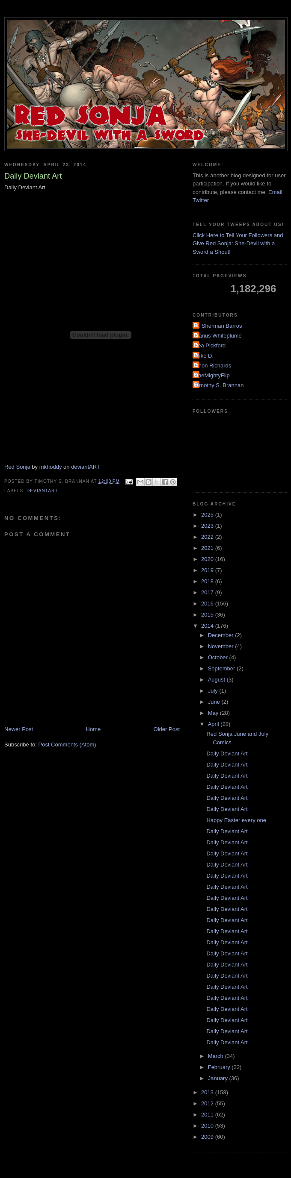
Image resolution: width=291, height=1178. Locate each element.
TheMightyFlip (212, 375)
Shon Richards (213, 365)
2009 (208, 1137)
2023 (208, 526)
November (221, 646)
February (220, 1067)
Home (93, 729)
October (218, 657)
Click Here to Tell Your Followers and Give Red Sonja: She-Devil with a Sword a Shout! (238, 243)
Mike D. (204, 356)
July (214, 690)
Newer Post (18, 729)
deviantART (85, 467)
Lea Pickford (210, 345)
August (217, 679)
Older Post (167, 729)
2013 (208, 1092)
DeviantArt (42, 490)
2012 (208, 1103)
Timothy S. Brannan (219, 385)
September (222, 668)
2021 (208, 548)
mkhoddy (50, 467)
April (214, 724)
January (218, 1078)
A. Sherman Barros (218, 326)
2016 (208, 603)
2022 (208, 537)
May (214, 713)
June (215, 702)
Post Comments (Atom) (67, 744)
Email (275, 192)
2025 (208, 514)
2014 (208, 626)
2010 (208, 1125)
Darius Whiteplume (218, 335)
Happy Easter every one (236, 820)
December (221, 635)
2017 (208, 592)
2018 (208, 581)
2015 (208, 614)
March (216, 1056)
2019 (208, 570)
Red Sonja (17, 467)
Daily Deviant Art (226, 753)
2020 (208, 559)
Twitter (201, 200)
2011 (208, 1114)
